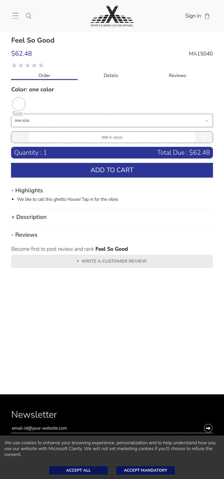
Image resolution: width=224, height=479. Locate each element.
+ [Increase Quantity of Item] (204, 137)
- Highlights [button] (27, 191)
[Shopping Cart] (207, 16)
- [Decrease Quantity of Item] (20, 137)
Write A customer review (114, 261)
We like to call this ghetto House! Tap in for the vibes (67, 199)
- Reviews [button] (24, 235)
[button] (19, 104)
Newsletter (34, 416)
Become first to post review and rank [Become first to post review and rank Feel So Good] (69, 249)
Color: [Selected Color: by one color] (32, 89)
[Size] (112, 120)
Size (17, 114)
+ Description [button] (28, 217)
